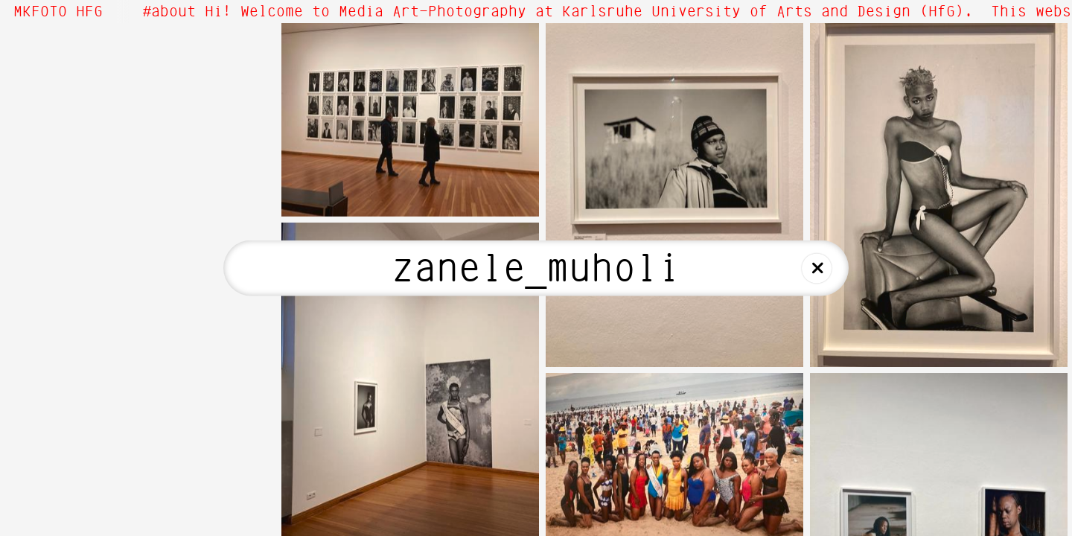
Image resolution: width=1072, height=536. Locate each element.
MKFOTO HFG (58, 11)
